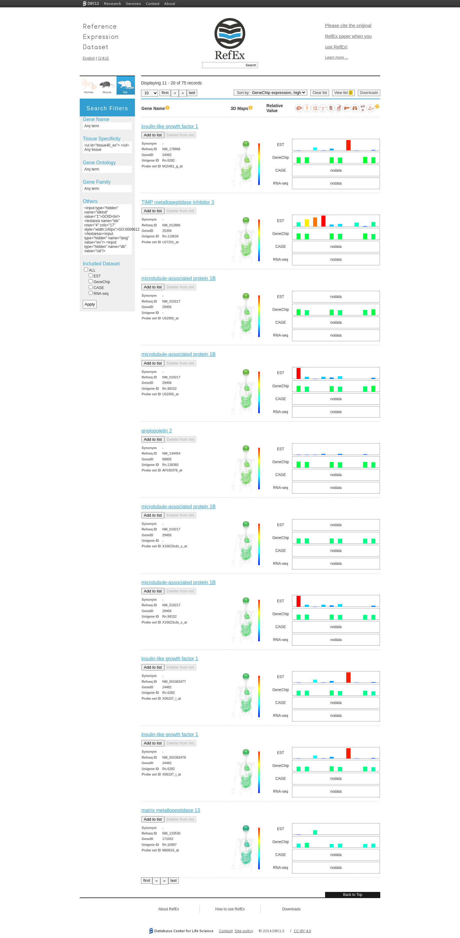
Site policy (244, 930)
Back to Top (352, 895)
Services (133, 3)
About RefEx (168, 909)
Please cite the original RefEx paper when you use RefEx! (348, 36)
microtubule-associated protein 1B (178, 278)
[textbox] (223, 65)
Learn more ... (336, 57)
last (192, 93)
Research (112, 3)
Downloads (369, 93)
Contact (152, 3)
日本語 (103, 58)
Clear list (319, 93)
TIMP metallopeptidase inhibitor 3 (177, 202)
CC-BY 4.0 (302, 930)
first (165, 93)
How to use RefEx (230, 909)
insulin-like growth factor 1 (169, 126)
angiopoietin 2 (156, 430)
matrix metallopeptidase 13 (170, 810)
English (89, 58)
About (169, 3)
